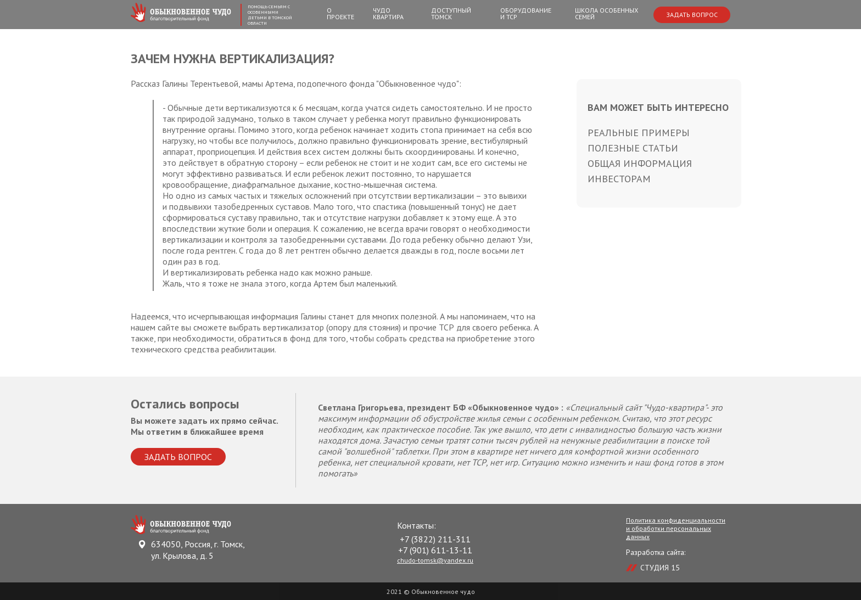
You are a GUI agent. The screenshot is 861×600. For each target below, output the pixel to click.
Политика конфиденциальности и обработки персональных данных (675, 528)
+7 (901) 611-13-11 (435, 550)
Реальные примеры (639, 132)
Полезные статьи (633, 148)
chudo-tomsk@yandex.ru (435, 560)
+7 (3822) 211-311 (435, 539)
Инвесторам (619, 178)
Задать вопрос (692, 14)
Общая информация (640, 163)
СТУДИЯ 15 (660, 568)
